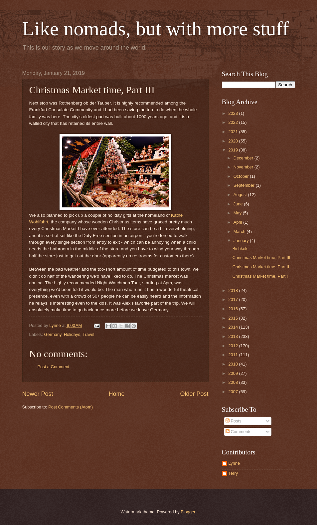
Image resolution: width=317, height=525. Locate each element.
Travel (88, 334)
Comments (238, 431)
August (241, 194)
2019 (233, 149)
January (242, 240)
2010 (233, 364)
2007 (233, 391)
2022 (233, 122)
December (244, 157)
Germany (53, 334)
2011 (233, 354)
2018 (233, 290)
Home (116, 394)
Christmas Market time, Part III (261, 257)
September (245, 185)
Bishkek (240, 248)
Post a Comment (54, 366)
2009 (233, 373)
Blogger (188, 511)
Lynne (234, 463)
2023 (233, 113)
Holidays (72, 334)
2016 (233, 308)
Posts (233, 420)
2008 (233, 382)
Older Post (194, 394)
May (238, 212)
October (242, 176)
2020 (233, 140)
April (238, 222)
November (244, 166)
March (240, 231)
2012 (233, 345)
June (239, 203)
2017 (233, 299)
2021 (233, 131)
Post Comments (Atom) (70, 406)
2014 (233, 327)
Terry (233, 473)
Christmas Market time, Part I (260, 276)
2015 (233, 318)
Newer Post (37, 394)
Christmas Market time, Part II (261, 266)
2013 (233, 336)
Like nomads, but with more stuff (155, 29)
